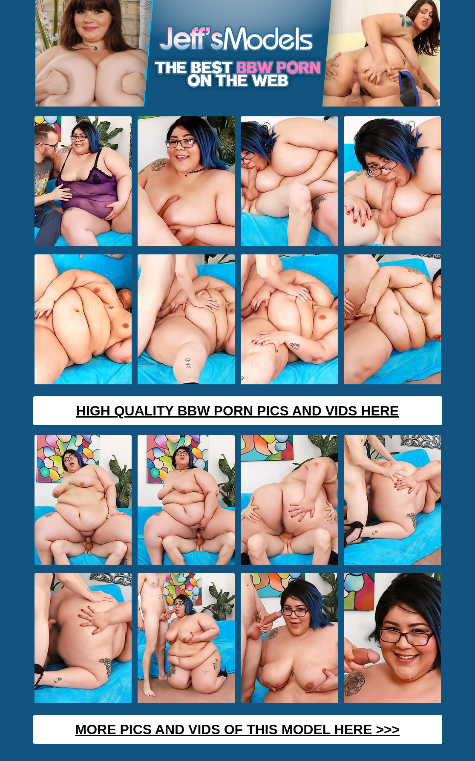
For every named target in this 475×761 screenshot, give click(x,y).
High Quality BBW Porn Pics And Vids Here (237, 410)
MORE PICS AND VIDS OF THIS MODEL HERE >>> (237, 729)
